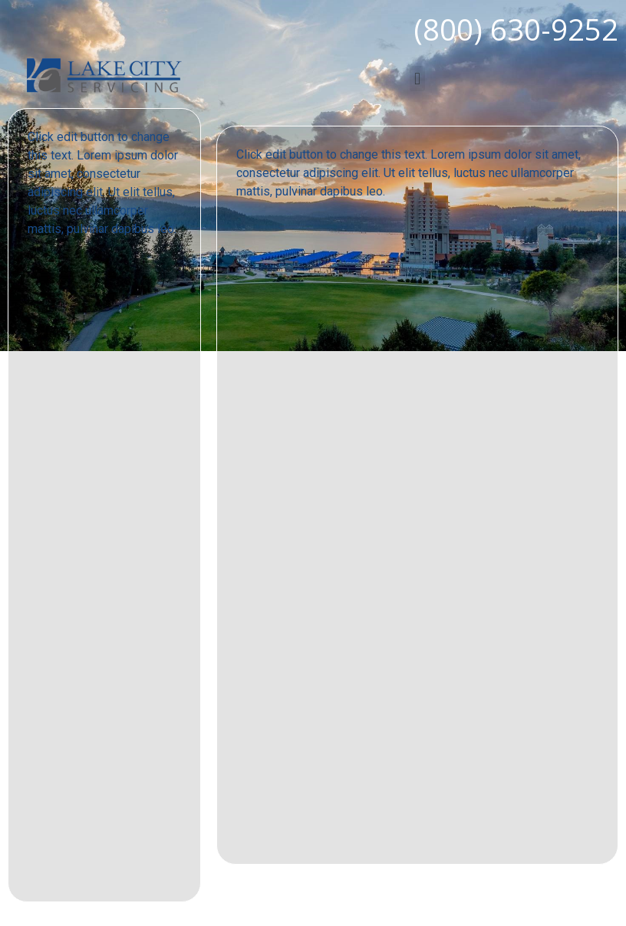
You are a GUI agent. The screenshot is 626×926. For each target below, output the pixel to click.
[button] (417, 78)
